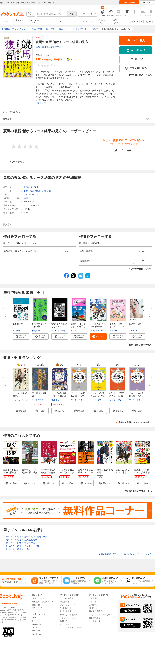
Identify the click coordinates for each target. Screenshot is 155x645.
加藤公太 (55, 400)
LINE (34, 618)
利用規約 (93, 608)
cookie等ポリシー (96, 618)
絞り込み (31, 14)
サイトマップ (94, 621)
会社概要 (93, 598)
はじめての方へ (136, 22)
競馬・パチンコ (43, 191)
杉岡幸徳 (36, 331)
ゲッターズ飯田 (77, 400)
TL (61, 21)
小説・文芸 (88, 21)
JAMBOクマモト (58, 331)
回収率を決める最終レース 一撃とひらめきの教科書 (85, 474)
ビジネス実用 (102, 21)
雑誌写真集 (115, 21)
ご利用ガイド (149, 22)
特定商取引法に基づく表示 (100, 615)
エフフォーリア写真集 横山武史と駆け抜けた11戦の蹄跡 (29, 474)
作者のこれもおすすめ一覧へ (138, 491)
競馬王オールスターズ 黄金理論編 (142, 472)
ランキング (37, 608)
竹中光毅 (16, 331)
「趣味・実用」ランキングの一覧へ (135, 422)
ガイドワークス (31, 194)
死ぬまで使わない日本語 (39, 325)
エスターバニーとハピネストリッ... (116, 326)
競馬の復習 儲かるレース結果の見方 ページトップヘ (125, 554)
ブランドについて (96, 601)
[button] (21, 336)
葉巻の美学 (18, 324)
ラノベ (75, 21)
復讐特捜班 (55, 47)
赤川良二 (74, 331)
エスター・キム (116, 331)
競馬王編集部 (42, 47)
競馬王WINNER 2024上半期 (123, 471)
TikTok (35, 627)
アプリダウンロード (68, 605)
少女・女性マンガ (34, 21)
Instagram (36, 624)
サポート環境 (66, 611)
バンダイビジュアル (99, 331)
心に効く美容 (135, 324)
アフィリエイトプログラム (71, 627)
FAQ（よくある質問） (69, 615)
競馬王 (27, 198)
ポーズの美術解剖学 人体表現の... (58, 396)
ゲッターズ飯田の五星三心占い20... (78, 396)
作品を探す (65, 601)
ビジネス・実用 (31, 187)
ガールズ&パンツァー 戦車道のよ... (98, 326)
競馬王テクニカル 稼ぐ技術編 (10, 471)
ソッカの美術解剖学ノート (20, 394)
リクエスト (65, 624)
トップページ (38, 598)
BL (47, 21)
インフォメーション (68, 618)
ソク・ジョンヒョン (21, 400)
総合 (7, 21)
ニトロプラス (38, 400)
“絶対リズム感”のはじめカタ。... (59, 325)
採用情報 (93, 605)
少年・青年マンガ (20, 21)
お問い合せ (65, 621)
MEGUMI (133, 331)
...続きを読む (42, 103)
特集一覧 (36, 605)
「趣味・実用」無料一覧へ (139, 344)
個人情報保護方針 (96, 611)
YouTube (36, 631)
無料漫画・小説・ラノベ (42, 601)
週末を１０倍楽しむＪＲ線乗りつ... (78, 326)
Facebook (36, 634)
